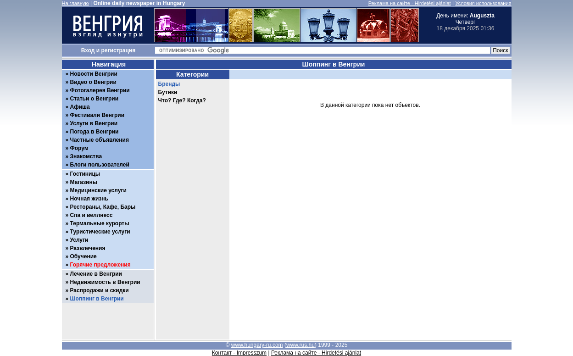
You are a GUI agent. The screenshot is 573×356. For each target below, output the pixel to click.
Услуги (79, 240)
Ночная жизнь (89, 198)
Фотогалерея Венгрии (100, 90)
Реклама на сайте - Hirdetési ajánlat (409, 3)
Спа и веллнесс (91, 215)
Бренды (169, 84)
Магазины (83, 182)
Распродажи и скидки (99, 290)
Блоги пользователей (99, 164)
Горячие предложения (100, 264)
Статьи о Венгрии (94, 98)
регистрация (118, 50)
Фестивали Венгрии (97, 115)
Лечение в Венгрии (96, 274)
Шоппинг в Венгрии (97, 298)
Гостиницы (85, 174)
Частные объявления (99, 140)
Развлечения (88, 248)
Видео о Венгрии (93, 82)
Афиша (80, 107)
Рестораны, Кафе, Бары (103, 207)
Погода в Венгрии (94, 131)
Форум (79, 148)
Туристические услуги (100, 231)
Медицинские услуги (98, 190)
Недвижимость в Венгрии (105, 282)
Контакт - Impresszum (239, 353)
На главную (75, 3)
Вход (88, 50)
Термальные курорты (99, 223)
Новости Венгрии (93, 74)
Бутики (168, 92)
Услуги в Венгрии (94, 123)
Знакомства (86, 156)
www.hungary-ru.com (257, 345)
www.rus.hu (300, 345)
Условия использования (483, 3)
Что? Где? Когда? (182, 100)
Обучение (83, 256)
